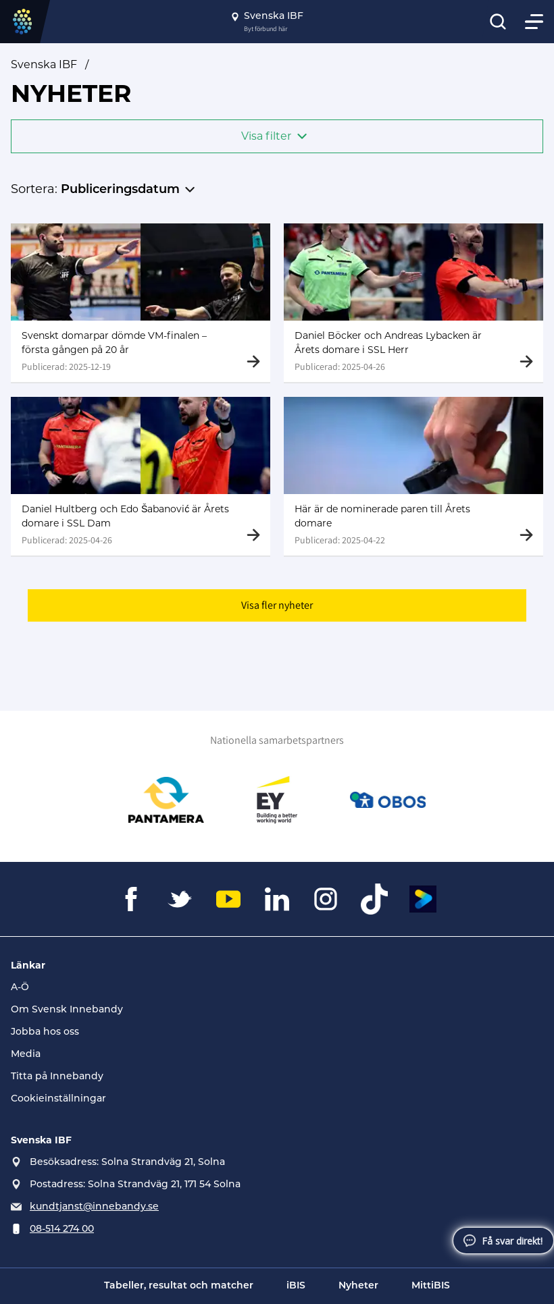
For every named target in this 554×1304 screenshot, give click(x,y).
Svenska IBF (44, 64)
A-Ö (20, 988)
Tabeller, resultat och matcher (178, 1286)
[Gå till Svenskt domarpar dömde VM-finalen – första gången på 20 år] (140, 302)
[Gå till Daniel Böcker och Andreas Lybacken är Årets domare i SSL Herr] (413, 302)
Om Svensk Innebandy (67, 1010)
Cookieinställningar (58, 1099)
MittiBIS (430, 1286)
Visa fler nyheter (277, 608)
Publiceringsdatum (120, 190)
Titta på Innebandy (57, 1077)
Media (26, 1055)
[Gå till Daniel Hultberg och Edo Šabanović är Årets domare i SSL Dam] (140, 477)
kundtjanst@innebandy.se (94, 1207)
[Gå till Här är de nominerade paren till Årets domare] (413, 477)
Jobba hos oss (45, 1032)
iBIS (295, 1286)
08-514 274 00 (62, 1229)
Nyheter (358, 1286)
